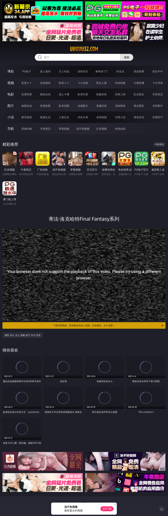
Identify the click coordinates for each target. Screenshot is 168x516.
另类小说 (120, 117)
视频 (10, 83)
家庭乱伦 (45, 117)
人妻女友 (64, 117)
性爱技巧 (157, 117)
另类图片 (157, 106)
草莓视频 (64, 128)
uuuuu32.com (84, 49)
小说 (10, 117)
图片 (10, 105)
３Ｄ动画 (83, 83)
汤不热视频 (82, 128)
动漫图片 (83, 106)
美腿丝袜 (101, 106)
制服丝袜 (101, 94)
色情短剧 (120, 128)
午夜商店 (45, 128)
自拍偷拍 (45, 83)
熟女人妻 (101, 83)
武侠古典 (83, 117)
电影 (10, 94)
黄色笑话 (139, 117)
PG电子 (26, 71)
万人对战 (64, 71)
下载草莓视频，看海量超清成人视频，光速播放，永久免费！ (108, 325)
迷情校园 (101, 117)
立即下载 (107, 508)
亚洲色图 (45, 106)
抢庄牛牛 (157, 71)
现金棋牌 (139, 71)
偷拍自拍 (45, 94)
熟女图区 (139, 106)
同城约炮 (26, 128)
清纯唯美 (120, 106)
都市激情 (26, 117)
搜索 (126, 57)
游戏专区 (83, 71)
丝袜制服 (120, 83)
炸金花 (120, 71)
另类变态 (157, 94)
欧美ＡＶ (64, 83)
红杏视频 (101, 128)
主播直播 (139, 83)
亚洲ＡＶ (26, 83)
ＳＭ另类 (157, 83)
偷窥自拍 (26, 106)
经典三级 (120, 94)
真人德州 (45, 71)
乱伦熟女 (139, 94)
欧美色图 (64, 106)
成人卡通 (64, 94)
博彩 (10, 71)
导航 (10, 128)
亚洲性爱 (26, 94)
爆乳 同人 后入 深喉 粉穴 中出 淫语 (23, 335)
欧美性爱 (83, 94)
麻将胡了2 (101, 71)
